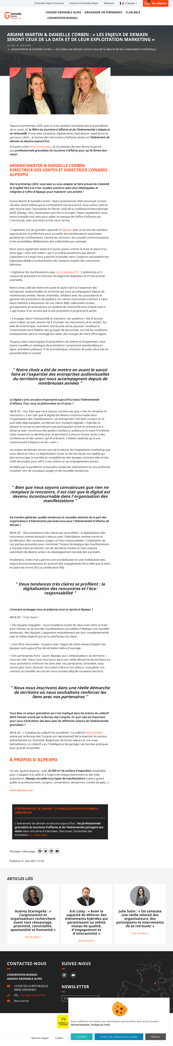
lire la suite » (33, 937)
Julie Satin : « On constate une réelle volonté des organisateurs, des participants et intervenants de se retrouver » (140, 918)
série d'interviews (40, 146)
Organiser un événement (103, 12)
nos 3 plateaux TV (67, 272)
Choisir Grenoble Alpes (63, 12)
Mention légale (39, 1038)
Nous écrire (21, 1001)
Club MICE (133, 12)
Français (128, 3)
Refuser (155, 1036)
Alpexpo (67, 230)
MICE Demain (94, 732)
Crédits (59, 1038)
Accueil (11, 45)
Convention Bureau (62, 18)
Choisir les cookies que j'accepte (119, 1036)
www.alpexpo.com (21, 790)
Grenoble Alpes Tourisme (49, 3)
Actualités (25, 45)
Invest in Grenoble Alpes (84, 3)
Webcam (109, 3)
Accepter (82, 1036)
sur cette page (38, 835)
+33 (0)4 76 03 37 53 (32, 995)
